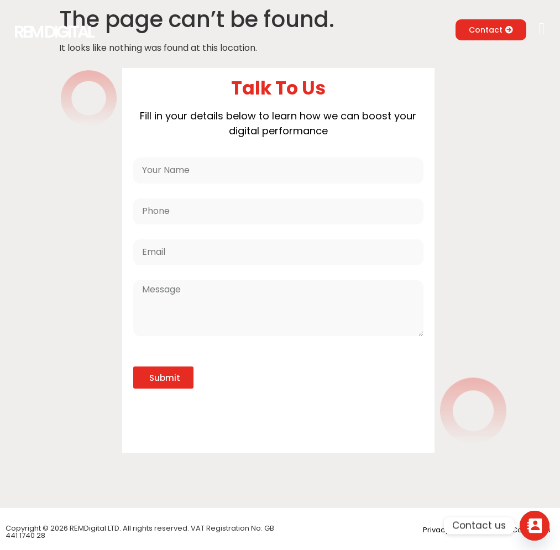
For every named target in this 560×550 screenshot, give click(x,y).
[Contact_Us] (534, 526)
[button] (542, 29)
